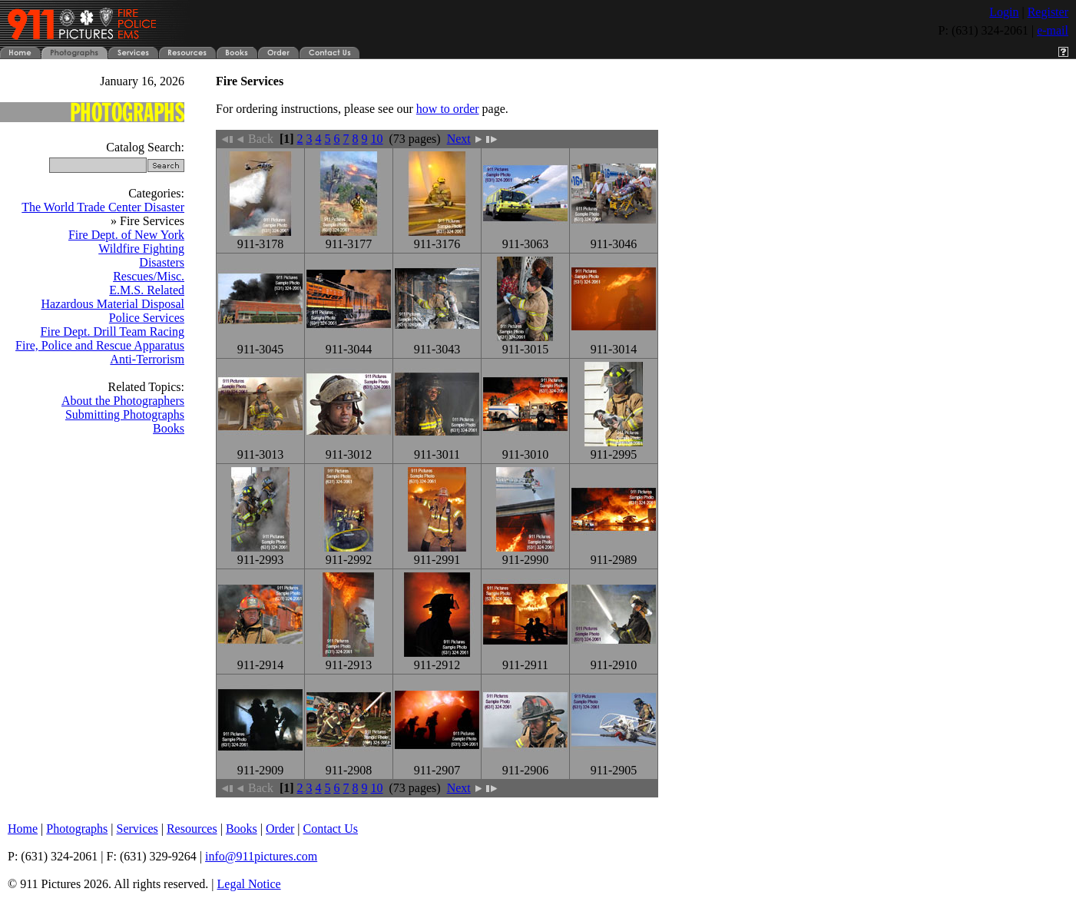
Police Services (146, 317)
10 (377, 138)
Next (464, 138)
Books (168, 428)
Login (1003, 11)
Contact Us (331, 828)
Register (1048, 11)
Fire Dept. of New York (126, 234)
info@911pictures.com (261, 856)
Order (280, 828)
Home (23, 828)
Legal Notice (249, 883)
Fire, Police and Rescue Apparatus (99, 345)
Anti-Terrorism (147, 359)
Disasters (161, 262)
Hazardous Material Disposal (112, 303)
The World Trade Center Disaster (103, 207)
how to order (447, 108)
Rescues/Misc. (148, 276)
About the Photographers (122, 400)
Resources (192, 828)
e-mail (1052, 30)
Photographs (77, 828)
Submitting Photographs (124, 414)
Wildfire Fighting (141, 248)
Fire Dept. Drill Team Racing (112, 331)
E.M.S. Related (146, 290)
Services (137, 828)
